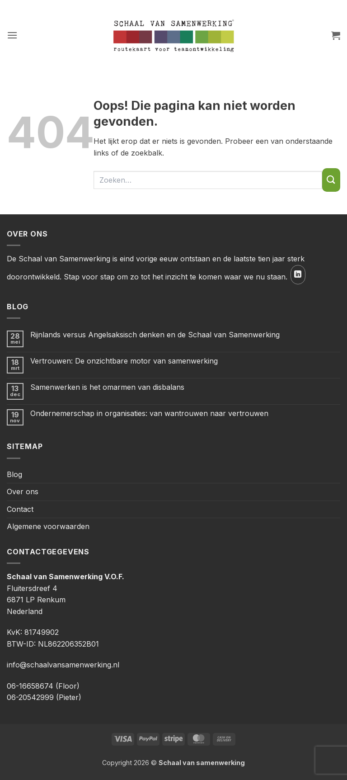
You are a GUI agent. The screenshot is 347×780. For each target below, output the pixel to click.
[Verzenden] (331, 179)
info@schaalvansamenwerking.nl (63, 664)
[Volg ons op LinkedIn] (298, 274)
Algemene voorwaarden (48, 526)
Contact (20, 509)
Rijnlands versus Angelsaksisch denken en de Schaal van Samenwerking (155, 335)
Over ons (22, 491)
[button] (12, 35)
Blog (14, 474)
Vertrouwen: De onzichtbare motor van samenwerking (124, 361)
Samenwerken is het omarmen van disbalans (107, 387)
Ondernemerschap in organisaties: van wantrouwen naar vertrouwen (149, 413)
